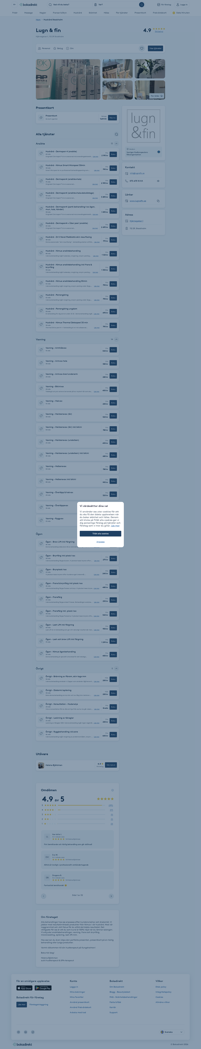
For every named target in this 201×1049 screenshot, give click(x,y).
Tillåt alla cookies (101, 533)
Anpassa (101, 542)
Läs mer (115, 525)
